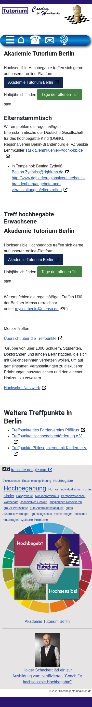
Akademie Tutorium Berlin (30, 82)
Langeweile (24, 496)
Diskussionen (11, 481)
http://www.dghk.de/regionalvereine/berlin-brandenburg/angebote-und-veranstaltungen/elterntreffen (48, 184)
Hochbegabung (24, 488)
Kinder (8, 496)
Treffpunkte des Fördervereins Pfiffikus (45, 430)
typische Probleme (34, 520)
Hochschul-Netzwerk (22, 388)
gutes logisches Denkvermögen (51, 514)
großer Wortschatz (15, 508)
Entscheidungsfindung (36, 481)
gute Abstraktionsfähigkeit (47, 508)
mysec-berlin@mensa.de (36, 309)
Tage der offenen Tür (59, 94)
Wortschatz (10, 502)
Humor (53, 489)
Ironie (87, 489)
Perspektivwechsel (73, 496)
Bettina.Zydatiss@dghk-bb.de (37, 172)
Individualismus (70, 489)
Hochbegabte (63, 481)
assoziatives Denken (33, 502)
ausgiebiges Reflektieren (66, 502)
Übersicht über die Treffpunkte (30, 338)
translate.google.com (31, 470)
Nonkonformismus (47, 496)
